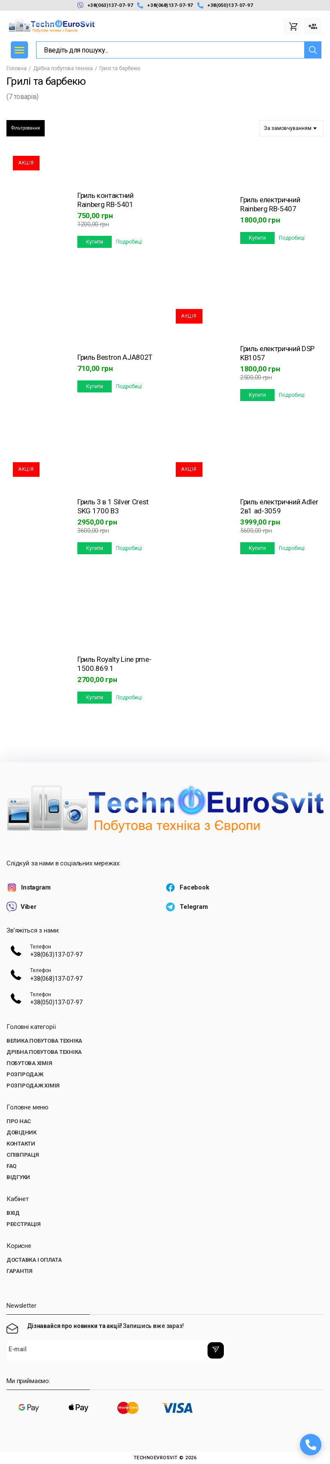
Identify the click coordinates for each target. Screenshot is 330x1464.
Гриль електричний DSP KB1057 (277, 353)
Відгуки (18, 1177)
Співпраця (22, 1155)
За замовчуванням (288, 128)
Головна (16, 68)
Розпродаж (24, 1074)
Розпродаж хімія (33, 1085)
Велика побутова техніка (44, 1041)
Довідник (21, 1132)
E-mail (17, 1350)
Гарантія (19, 1271)
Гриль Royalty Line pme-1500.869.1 (114, 664)
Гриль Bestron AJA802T (115, 357)
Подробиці (129, 242)
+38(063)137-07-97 (105, 5)
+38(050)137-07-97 (225, 5)
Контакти (20, 1143)
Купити (94, 242)
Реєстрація (23, 1224)
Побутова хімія (29, 1063)
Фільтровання (25, 128)
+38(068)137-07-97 (165, 5)
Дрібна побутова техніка (63, 68)
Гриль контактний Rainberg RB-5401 (105, 200)
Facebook (187, 887)
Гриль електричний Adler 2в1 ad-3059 (279, 506)
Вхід (13, 1213)
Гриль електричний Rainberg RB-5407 (270, 204)
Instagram (28, 887)
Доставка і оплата (34, 1260)
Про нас (18, 1121)
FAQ (11, 1166)
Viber (21, 907)
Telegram (186, 907)
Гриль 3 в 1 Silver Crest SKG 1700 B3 (113, 506)
